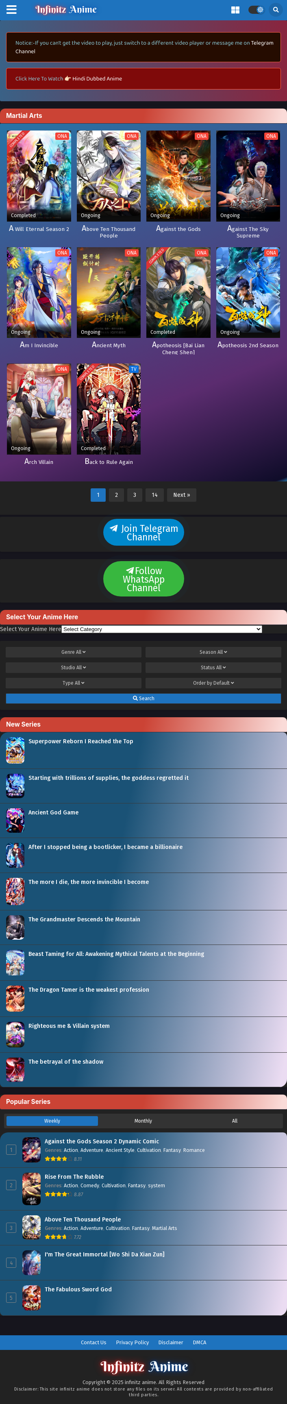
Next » (181, 495)
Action (71, 1150)
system (156, 1185)
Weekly (52, 1121)
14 (155, 495)
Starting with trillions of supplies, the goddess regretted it (108, 778)
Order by (213, 683)
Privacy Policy (132, 1342)
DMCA (199, 1342)
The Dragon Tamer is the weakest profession (88, 989)
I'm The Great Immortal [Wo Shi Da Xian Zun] (105, 1254)
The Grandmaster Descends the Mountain (84, 919)
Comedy (89, 1185)
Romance (194, 1150)
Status (213, 667)
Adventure (91, 1150)
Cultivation (149, 1150)
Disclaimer (170, 1342)
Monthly (143, 1121)
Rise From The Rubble (74, 1176)
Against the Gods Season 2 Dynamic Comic (102, 1141)
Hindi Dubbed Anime (97, 78)
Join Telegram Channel (143, 533)
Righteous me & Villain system (69, 1026)
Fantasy (172, 1150)
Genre (73, 652)
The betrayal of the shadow (65, 1061)
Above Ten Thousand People (83, 1219)
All (234, 1121)
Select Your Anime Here (30, 629)
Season (213, 652)
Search (143, 698)
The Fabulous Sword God (78, 1289)
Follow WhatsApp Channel (144, 579)
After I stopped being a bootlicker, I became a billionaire (105, 847)
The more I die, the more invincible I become (88, 882)
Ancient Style (120, 1150)
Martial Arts (164, 1228)
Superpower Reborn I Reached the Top (80, 741)
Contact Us (94, 1342)
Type (74, 683)
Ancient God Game (53, 812)
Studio (73, 667)
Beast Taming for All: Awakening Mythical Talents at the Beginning (116, 954)
